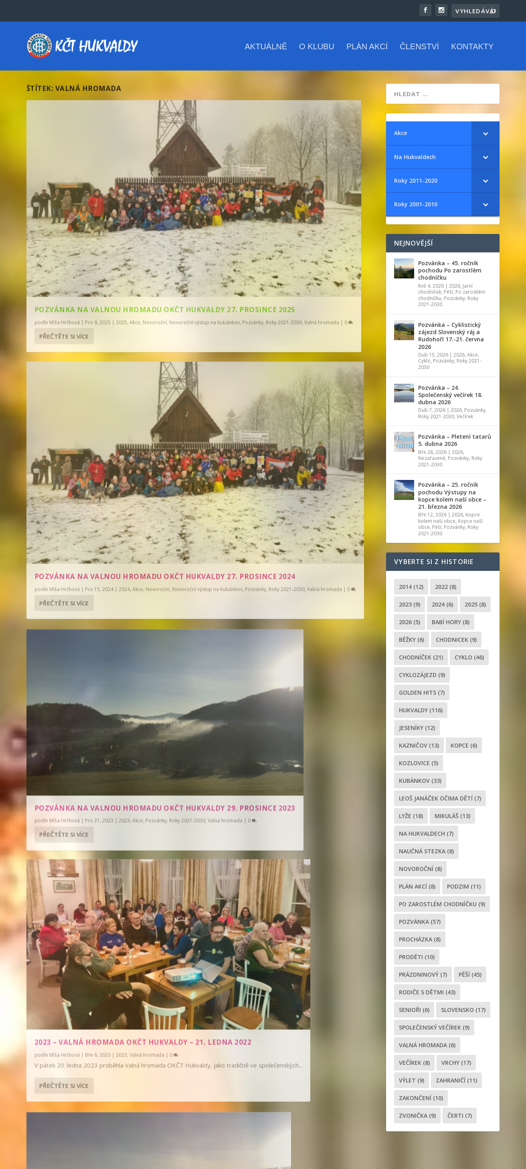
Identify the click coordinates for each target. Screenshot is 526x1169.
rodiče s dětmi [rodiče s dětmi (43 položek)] (427, 995)
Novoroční (155, 241)
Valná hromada (78, 440)
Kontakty (472, 48)
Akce (134, 241)
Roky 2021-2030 (149, 248)
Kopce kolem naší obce (449, 521)
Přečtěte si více (64, 270)
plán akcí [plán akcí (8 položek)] (417, 889)
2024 (305, 241)
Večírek (465, 419)
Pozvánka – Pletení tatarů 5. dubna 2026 (454, 443)
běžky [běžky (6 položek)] (411, 643)
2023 (124, 432)
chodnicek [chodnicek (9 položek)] (456, 643)
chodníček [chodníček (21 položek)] (421, 660)
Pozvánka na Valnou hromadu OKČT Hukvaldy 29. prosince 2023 (109, 416)
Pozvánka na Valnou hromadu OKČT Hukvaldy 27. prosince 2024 (290, 224)
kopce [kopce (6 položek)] (464, 748)
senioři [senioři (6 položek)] (414, 1013)
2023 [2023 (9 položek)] (409, 607)
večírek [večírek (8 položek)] (414, 1066)
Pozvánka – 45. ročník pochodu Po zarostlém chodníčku (449, 274)
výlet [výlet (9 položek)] (411, 1083)
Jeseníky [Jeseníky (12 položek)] (417, 731)
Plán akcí (367, 48)
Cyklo (424, 364)
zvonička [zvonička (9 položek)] (417, 1119)
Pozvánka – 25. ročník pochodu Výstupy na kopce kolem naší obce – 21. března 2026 (452, 499)
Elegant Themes (66, 1159)
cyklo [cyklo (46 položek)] (469, 660)
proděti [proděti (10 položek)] (417, 960)
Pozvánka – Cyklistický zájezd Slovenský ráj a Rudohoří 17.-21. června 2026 (451, 339)
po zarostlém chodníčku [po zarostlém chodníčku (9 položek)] (442, 907)
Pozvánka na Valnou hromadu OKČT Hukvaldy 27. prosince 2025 (109, 224)
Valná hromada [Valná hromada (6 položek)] (427, 1048)
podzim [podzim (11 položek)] (464, 889)
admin (238, 636)
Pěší (448, 295)
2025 (121, 241)
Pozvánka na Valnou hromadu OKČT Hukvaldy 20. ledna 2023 (109, 600)
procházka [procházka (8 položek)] (420, 942)
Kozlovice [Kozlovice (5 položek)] (418, 766)
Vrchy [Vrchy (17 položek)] (456, 1066)
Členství (419, 48)
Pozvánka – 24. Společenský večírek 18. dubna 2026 (450, 398)
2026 (454, 289)
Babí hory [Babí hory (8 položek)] (450, 625)
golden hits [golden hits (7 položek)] (422, 695)
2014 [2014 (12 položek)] (411, 590)
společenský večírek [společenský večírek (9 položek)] (434, 1030)
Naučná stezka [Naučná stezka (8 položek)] (426, 854)
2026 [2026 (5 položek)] (409, 625)
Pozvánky (118, 248)
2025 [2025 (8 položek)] (475, 607)
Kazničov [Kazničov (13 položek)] (419, 748)
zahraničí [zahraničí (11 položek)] (456, 1083)
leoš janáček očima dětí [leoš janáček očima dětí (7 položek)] (440, 801)
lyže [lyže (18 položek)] (411, 819)
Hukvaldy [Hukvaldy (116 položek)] (421, 713)
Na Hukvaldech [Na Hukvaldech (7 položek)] (426, 836)
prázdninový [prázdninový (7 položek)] (423, 978)
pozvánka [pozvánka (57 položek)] (420, 925)
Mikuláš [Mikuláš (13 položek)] (452, 819)
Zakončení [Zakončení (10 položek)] (421, 1101)
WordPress (130, 1159)
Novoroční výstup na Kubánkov (69, 248)
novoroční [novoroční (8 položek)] (420, 872)
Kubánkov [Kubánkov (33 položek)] (420, 784)
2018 (289, 636)
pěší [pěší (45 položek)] (470, 978)
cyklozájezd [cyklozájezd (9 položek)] (422, 678)
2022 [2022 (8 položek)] (445, 590)
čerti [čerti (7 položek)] (459, 1119)
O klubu (316, 48)
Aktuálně (266, 48)
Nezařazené (431, 461)
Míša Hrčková (64, 241)
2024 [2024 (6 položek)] (442, 607)
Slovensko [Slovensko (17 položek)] (463, 1013)
